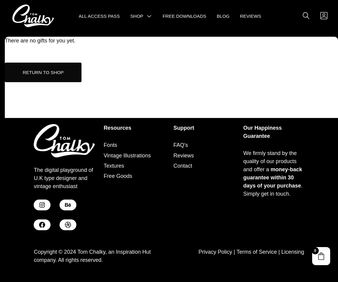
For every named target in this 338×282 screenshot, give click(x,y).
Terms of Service (257, 252)
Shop (136, 16)
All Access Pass (99, 16)
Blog (223, 16)
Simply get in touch (266, 194)
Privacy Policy (215, 252)
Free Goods (118, 176)
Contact (183, 166)
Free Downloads (184, 16)
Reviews (250, 16)
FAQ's (181, 145)
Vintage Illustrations (127, 156)
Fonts (110, 145)
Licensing (292, 252)
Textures (114, 166)
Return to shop (43, 72)
